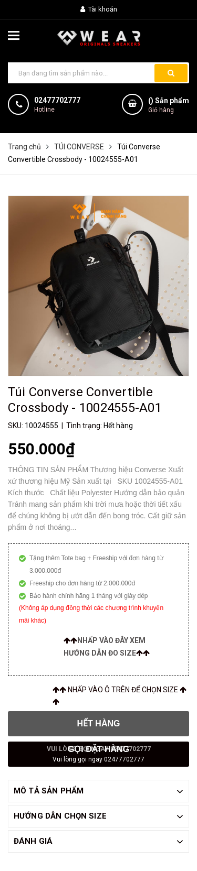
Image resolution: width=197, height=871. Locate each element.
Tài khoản (98, 9)
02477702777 (57, 100)
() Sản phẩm (168, 105)
